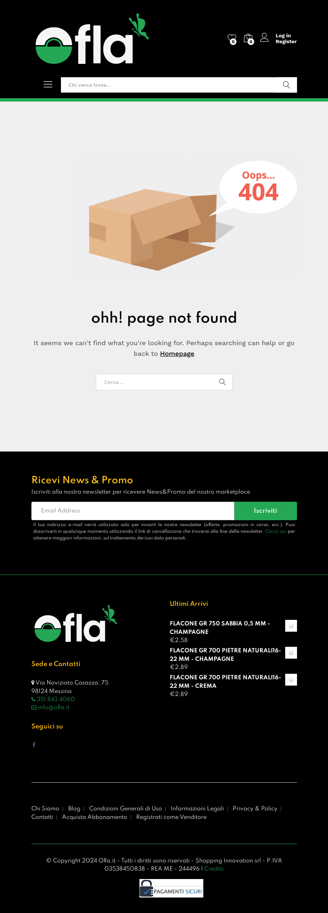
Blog (74, 809)
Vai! (287, 85)
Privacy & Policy (255, 809)
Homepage (177, 353)
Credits (214, 869)
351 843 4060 (53, 700)
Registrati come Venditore (171, 817)
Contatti (42, 817)
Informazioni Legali (197, 809)
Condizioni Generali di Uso (125, 809)
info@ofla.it (50, 708)
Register (286, 41)
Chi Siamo (45, 809)
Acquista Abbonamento (94, 817)
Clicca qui (275, 531)
